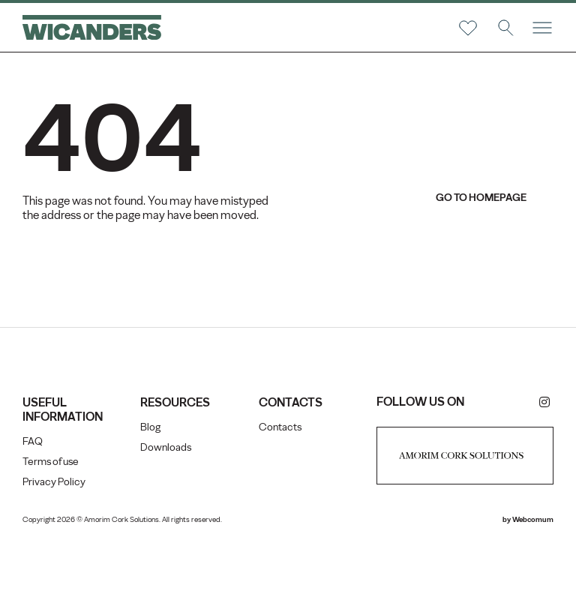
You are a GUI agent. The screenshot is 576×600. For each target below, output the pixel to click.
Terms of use (50, 461)
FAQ (32, 441)
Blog (150, 427)
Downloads (165, 447)
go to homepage (481, 197)
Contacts (280, 427)
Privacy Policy (54, 482)
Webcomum (533, 519)
